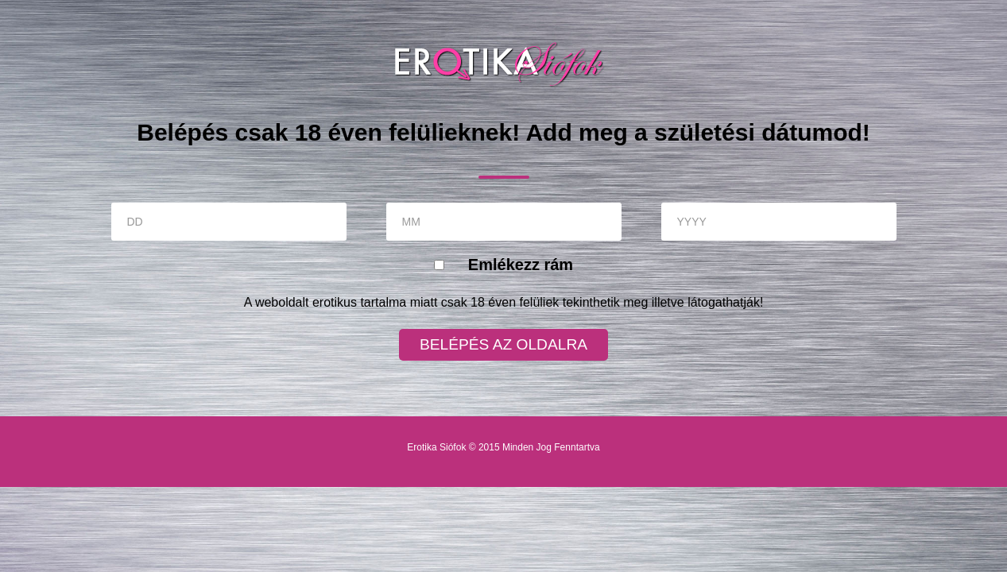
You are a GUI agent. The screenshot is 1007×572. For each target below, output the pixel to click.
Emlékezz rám (520, 264)
